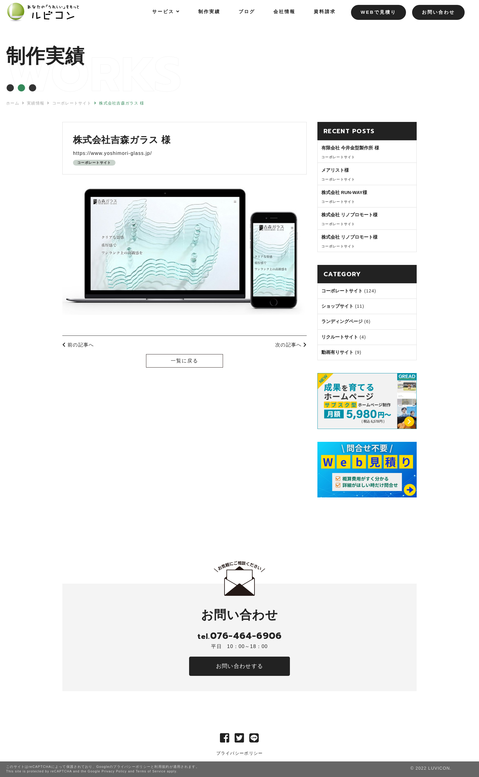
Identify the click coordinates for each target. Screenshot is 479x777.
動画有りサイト (337, 352)
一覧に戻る (184, 360)
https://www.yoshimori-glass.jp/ (112, 153)
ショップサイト (337, 306)
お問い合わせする (239, 666)
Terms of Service (151, 771)
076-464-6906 (239, 636)
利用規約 (161, 766)
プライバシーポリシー (239, 753)
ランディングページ (342, 321)
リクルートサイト (339, 336)
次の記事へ (291, 344)
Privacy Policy (114, 771)
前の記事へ (78, 344)
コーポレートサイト (94, 162)
